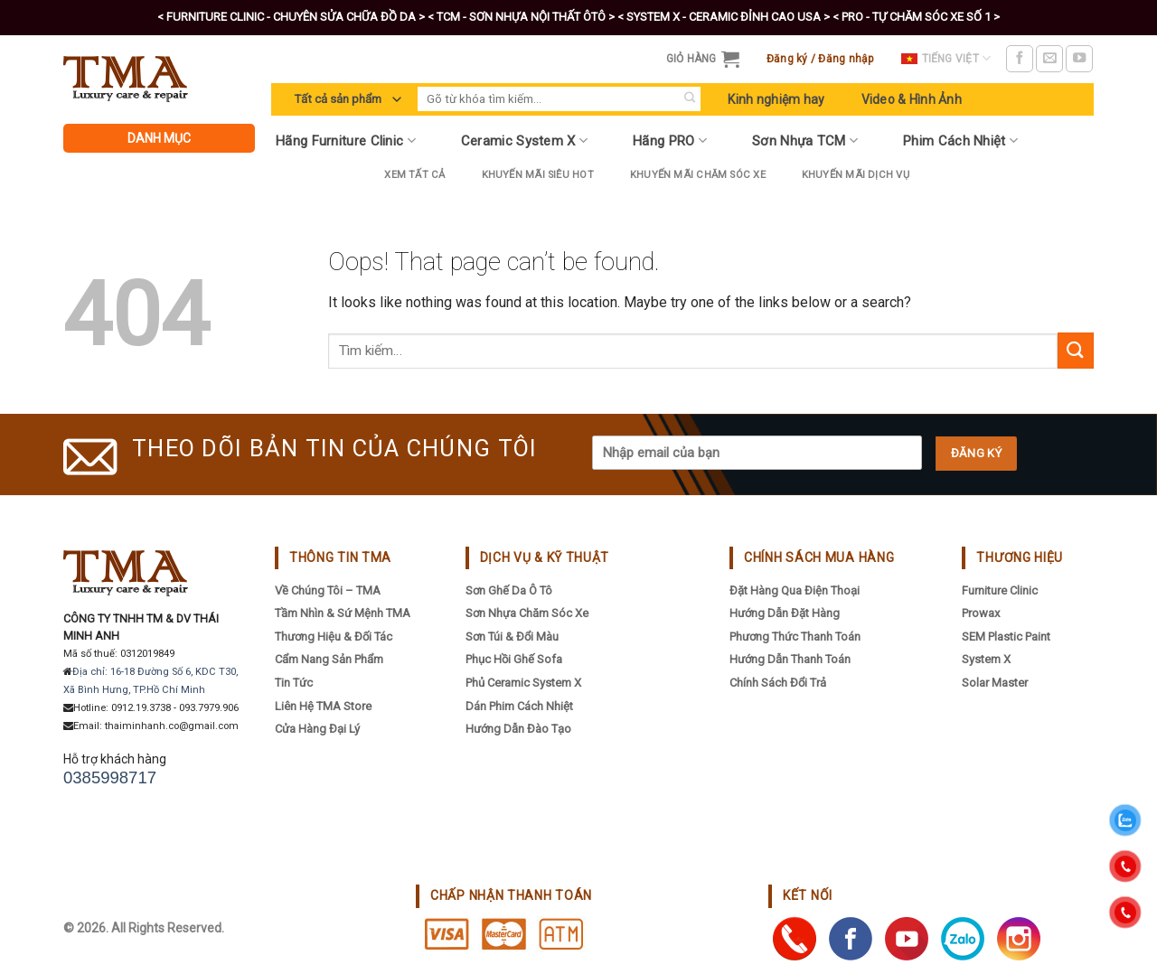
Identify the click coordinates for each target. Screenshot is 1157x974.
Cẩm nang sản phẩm (329, 659)
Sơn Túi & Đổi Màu (512, 636)
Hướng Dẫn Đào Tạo (518, 728)
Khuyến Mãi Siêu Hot (538, 175)
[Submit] (689, 99)
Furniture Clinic (1000, 590)
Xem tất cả (414, 175)
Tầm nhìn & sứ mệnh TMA (342, 613)
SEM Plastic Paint (1006, 636)
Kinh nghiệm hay (776, 99)
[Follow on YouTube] (1079, 58)
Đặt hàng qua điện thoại (794, 590)
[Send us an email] (1049, 58)
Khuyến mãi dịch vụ (855, 175)
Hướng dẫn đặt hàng (784, 613)
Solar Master (995, 682)
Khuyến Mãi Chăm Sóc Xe (698, 175)
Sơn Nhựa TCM (805, 140)
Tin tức (294, 682)
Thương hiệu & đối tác (333, 636)
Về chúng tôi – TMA (328, 590)
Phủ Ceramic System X (523, 682)
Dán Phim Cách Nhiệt (519, 706)
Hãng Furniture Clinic (346, 140)
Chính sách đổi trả (777, 682)
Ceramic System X (524, 140)
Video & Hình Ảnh (911, 99)
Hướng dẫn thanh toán (790, 659)
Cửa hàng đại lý (317, 728)
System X (986, 659)
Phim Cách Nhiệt (960, 140)
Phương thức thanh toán (795, 636)
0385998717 (109, 777)
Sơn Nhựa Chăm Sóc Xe (527, 613)
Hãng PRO (670, 140)
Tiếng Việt (946, 58)
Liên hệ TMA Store (323, 706)
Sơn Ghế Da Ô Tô (509, 590)
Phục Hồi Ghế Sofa (514, 659)
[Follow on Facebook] (1019, 58)
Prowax (981, 613)
